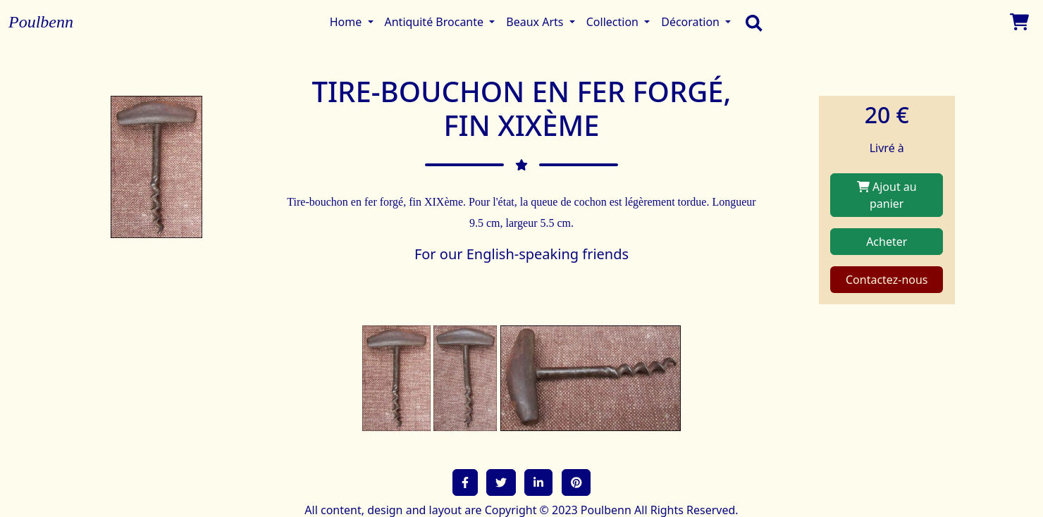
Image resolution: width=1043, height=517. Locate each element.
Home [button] (347, 22)
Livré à (887, 148)
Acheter (886, 241)
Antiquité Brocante (436, 22)
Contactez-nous (887, 279)
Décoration (691, 22)
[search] (750, 22)
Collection (613, 22)
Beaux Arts (536, 22)
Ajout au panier (887, 195)
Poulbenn (40, 22)
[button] (465, 482)
